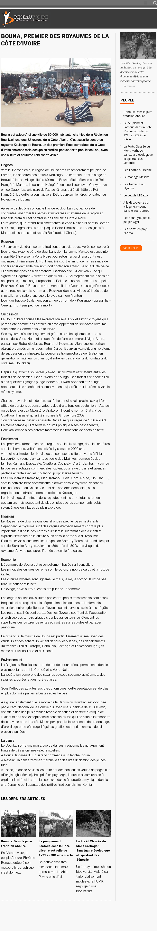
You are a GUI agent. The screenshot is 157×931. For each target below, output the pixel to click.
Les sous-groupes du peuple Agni (137, 220)
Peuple (127, 100)
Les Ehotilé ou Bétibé (137, 170)
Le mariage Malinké (136, 177)
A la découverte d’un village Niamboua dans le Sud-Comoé (136, 207)
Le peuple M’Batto (135, 195)
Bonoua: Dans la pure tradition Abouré (137, 114)
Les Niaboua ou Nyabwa (134, 186)
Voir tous (131, 248)
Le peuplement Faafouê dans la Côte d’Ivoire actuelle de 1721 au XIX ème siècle (137, 131)
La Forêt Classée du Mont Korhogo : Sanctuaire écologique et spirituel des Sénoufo (138, 154)
